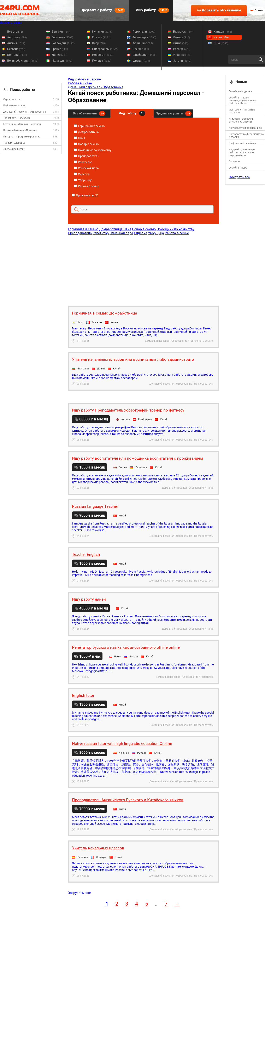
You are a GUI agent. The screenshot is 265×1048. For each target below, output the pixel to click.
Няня (79, 138)
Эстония (182, 60)
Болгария (17, 54)
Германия (62, 37)
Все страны (15, 31)
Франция (142, 43)
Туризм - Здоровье (14, 142)
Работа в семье (86, 186)
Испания (102, 31)
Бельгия (16, 49)
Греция (60, 49)
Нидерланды (105, 49)
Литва (180, 43)
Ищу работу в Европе (84, 79)
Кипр (99, 43)
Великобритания (22, 60)
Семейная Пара (238, 167)
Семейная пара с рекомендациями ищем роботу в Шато (242, 100)
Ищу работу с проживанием (245, 127)
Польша (101, 60)
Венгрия (61, 31)
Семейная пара (86, 168)
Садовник (234, 161)
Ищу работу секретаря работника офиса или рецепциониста (242, 152)
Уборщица (83, 180)
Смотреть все (239, 177)
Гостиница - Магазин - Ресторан (22, 124)
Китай (221, 37)
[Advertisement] (143, 268)
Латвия (181, 37)
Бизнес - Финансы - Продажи (20, 130)
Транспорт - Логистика (16, 118)
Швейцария (144, 54)
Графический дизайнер (242, 143)
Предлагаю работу (102, 10)
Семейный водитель (241, 91)
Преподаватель (86, 156)
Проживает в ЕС (85, 195)
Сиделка (82, 174)
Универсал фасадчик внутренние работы (241, 120)
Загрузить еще (79, 893)
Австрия (17, 37)
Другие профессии (14, 149)
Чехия (140, 49)
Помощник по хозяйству (92, 150)
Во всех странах (11, 22)
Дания (59, 54)
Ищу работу (152, 10)
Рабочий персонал (14, 105)
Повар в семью (86, 144)
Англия (16, 43)
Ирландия (62, 60)
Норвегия (102, 54)
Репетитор (83, 162)
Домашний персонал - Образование (24, 111)
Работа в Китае (80, 83)
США (221, 43)
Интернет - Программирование (21, 136)
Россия (181, 49)
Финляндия (144, 37)
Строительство (12, 99)
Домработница (86, 132)
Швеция (141, 60)
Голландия (63, 43)
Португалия (143, 31)
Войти (259, 10)
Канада (223, 31)
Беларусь (183, 31)
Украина (182, 54)
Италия (101, 37)
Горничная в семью (89, 126)
